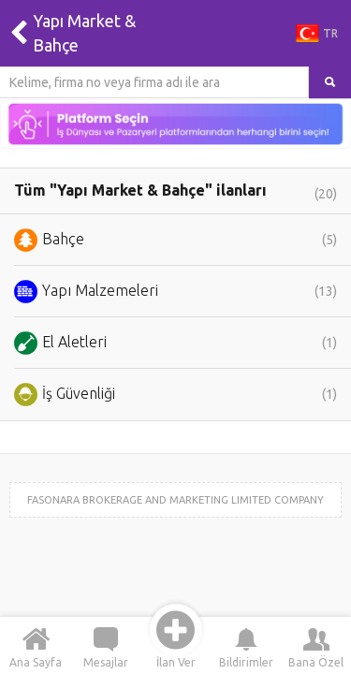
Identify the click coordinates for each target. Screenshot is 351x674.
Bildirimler (246, 646)
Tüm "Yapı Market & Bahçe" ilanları (175, 191)
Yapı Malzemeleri (175, 291)
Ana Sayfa (35, 646)
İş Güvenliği (175, 394)
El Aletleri (175, 343)
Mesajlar (105, 646)
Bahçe (175, 240)
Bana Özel (316, 646)
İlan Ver (176, 646)
